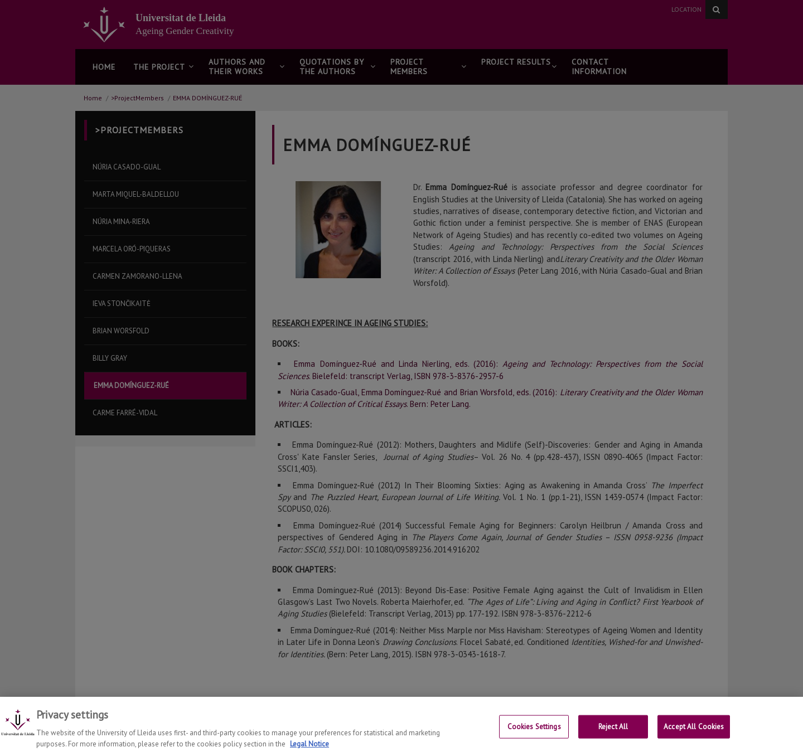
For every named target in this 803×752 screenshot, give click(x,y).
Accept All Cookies (694, 731)
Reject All (613, 731)
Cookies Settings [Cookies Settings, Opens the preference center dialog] (534, 731)
